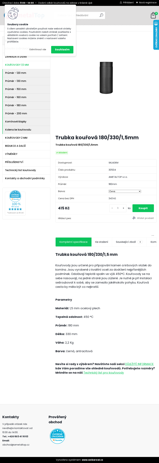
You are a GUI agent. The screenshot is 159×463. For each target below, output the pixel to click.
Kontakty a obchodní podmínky (25, 178)
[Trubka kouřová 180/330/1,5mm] (106, 84)
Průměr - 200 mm (16, 113)
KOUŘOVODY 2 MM (16, 137)
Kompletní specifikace (73, 242)
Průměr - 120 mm (15, 73)
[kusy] (117, 208)
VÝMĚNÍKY (11, 154)
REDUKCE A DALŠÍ (15, 146)
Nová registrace (148, 2)
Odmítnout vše (37, 49)
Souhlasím (62, 49)
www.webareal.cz (92, 459)
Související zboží (129, 242)
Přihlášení (128, 2)
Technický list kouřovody (20, 170)
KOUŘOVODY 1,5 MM (17, 64)
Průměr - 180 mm (15, 105)
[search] (101, 16)
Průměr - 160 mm (15, 97)
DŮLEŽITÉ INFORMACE (139, 364)
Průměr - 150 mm (15, 89)
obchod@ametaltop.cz (15, 444)
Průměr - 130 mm (15, 81)
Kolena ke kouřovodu (18, 129)
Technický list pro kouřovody (103, 373)
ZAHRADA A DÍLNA (16, 56)
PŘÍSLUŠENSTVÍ (14, 162)
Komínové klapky (15, 121)
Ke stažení (101, 242)
